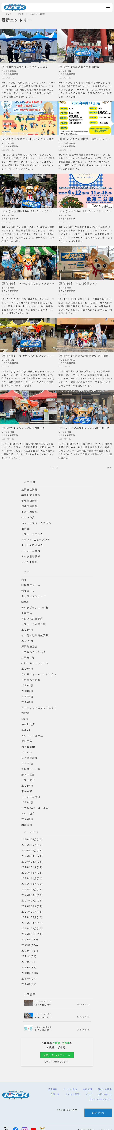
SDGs (25, 600)
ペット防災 (28, 517)
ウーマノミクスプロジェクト (39, 705)
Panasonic (28, 744)
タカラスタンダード (33, 595)
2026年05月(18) (32, 841)
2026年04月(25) (32, 846)
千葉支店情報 (29, 500)
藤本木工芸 (28, 771)
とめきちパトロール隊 (35, 804)
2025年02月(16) (32, 923)
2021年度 (27, 639)
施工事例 (52, 1083)
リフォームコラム (32, 533)
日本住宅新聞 (29, 755)
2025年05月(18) (32, 907)
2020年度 (27, 667)
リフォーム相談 (31, 793)
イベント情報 (29, 561)
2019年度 (27, 683)
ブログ (88, 1088)
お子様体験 (28, 655)
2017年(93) (29, 973)
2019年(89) (29, 962)
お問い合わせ (105, 1088)
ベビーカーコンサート (35, 661)
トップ (8, 14)
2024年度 (27, 782)
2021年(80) (29, 951)
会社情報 (87, 1083)
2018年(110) (29, 967)
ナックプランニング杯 (35, 606)
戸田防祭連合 (29, 644)
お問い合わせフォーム (57, 1049)
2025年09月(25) (32, 885)
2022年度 (27, 628)
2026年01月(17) (32, 863)
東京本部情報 (29, 511)
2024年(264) (29, 934)
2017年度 (27, 694)
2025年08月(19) (32, 890)
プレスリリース (31, 766)
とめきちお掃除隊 (32, 617)
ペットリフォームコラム (36, 522)
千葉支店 (26, 611)
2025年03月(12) (32, 918)
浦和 (24, 578)
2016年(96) (29, 979)
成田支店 (26, 738)
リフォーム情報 (31, 550)
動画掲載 (26, 821)
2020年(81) (29, 957)
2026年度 (27, 815)
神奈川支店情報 (31, 495)
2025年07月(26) (32, 896)
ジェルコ (26, 749)
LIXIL (25, 716)
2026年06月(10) (32, 835)
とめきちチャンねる (33, 650)
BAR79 (25, 727)
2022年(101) (29, 945)
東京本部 (26, 788)
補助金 (25, 528)
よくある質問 (72, 1088)
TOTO (25, 711)
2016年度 (27, 700)
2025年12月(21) (32, 868)
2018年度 (27, 688)
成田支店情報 (29, 489)
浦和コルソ (28, 589)
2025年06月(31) (32, 901)
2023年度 (27, 760)
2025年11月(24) (32, 874)
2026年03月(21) (32, 852)
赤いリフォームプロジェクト (39, 672)
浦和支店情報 (29, 506)
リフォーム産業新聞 (33, 622)
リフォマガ (28, 777)
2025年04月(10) (32, 912)
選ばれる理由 (105, 1083)
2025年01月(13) (32, 929)
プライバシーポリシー (100, 1093)
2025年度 (27, 799)
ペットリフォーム (32, 733)
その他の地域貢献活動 (35, 633)
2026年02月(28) (32, 857)
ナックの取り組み (32, 544)
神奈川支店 (28, 721)
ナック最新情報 (31, 555)
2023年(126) (29, 940)
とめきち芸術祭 (31, 677)
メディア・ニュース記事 (35, 539)
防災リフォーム (31, 584)
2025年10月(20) (32, 879)
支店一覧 (55, 1088)
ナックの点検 (70, 1083)
